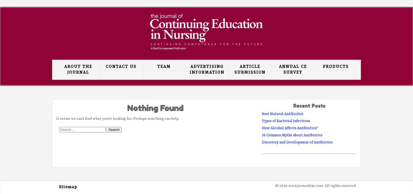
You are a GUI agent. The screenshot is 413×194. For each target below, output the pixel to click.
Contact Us (121, 66)
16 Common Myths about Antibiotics (292, 135)
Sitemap (68, 187)
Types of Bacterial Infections (286, 121)
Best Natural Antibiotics (282, 114)
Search (114, 130)
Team (164, 66)
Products (336, 66)
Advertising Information (207, 69)
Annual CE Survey (293, 69)
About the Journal (78, 69)
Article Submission (250, 69)
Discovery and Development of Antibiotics (297, 142)
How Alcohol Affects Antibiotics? (290, 128)
